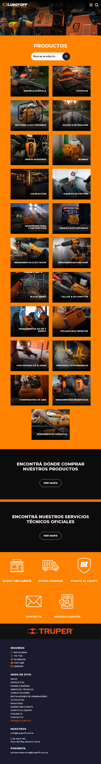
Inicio (14, 679)
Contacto (17, 717)
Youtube (17, 663)
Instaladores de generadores (29, 696)
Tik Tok (16, 656)
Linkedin (17, 666)
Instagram (19, 652)
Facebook (18, 659)
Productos (17, 682)
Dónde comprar (20, 686)
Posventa (16, 714)
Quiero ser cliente (22, 707)
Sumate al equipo (21, 710)
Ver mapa (50, 483)
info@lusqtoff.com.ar (22, 733)
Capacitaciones (20, 693)
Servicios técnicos (22, 689)
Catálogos (17, 700)
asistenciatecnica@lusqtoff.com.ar (29, 752)
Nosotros (17, 703)
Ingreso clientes (21, 721)
